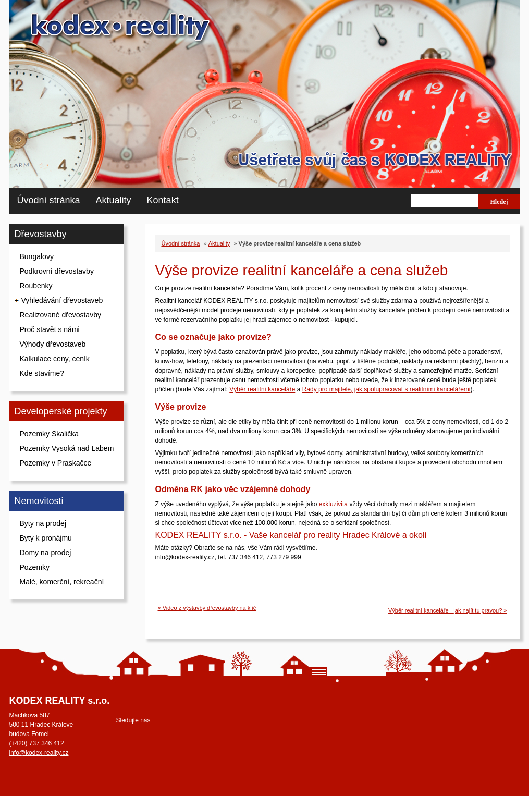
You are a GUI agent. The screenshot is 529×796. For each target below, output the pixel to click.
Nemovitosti (39, 501)
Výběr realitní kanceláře (262, 389)
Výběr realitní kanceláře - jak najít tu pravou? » (447, 610)
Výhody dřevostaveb (53, 344)
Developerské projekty (61, 411)
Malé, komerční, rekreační (62, 582)
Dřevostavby (41, 234)
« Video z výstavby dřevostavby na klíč (207, 608)
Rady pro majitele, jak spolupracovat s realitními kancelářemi (386, 389)
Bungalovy (37, 256)
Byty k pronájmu (46, 538)
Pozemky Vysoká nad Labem (67, 448)
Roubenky (36, 285)
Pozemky (35, 567)
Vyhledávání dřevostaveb (62, 300)
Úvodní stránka (48, 200)
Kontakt (163, 200)
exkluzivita (333, 504)
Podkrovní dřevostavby (57, 271)
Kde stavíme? (42, 373)
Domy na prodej (45, 552)
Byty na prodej (43, 523)
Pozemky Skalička (49, 434)
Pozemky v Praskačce (56, 463)
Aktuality (113, 200)
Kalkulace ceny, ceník (55, 358)
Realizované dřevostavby (60, 315)
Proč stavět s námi (50, 329)
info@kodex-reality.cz (39, 752)
